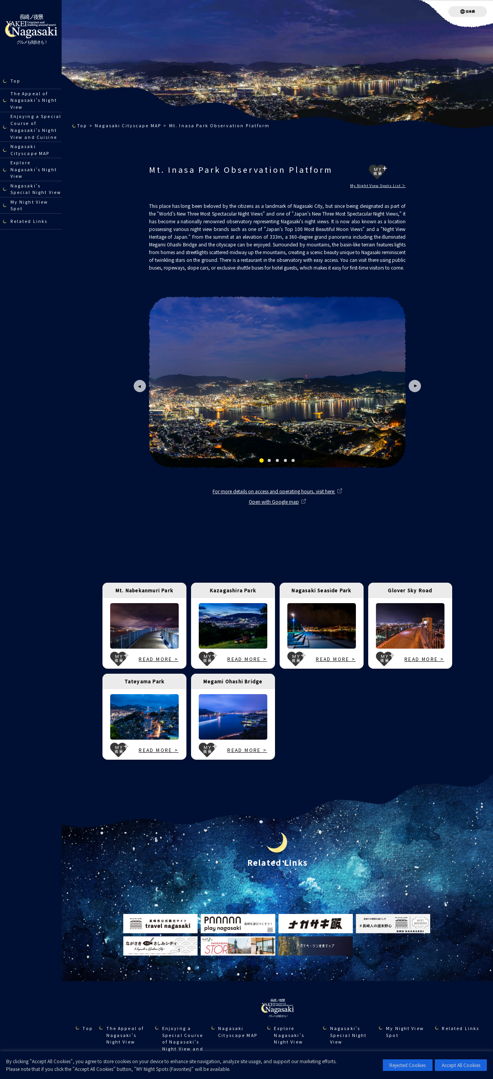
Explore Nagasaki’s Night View (33, 169)
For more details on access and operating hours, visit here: (274, 491)
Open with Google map (274, 501)
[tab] (261, 460)
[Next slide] (415, 386)
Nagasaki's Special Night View (35, 189)
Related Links (29, 221)
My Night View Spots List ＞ (378, 185)
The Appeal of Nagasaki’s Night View (33, 100)
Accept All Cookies (461, 1065)
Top (15, 81)
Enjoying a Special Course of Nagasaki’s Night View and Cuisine (35, 126)
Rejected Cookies (407, 1065)
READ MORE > (158, 659)
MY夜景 (378, 172)
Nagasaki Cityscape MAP (30, 149)
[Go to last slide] (140, 386)
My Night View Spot (29, 205)
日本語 (470, 11)
